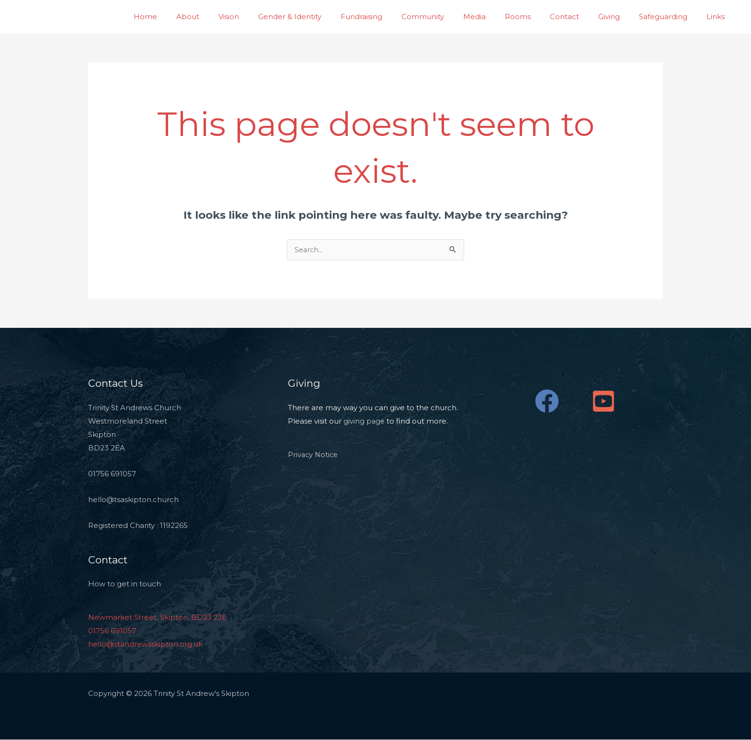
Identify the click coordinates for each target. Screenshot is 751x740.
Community (453, 16)
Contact (581, 16)
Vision (274, 16)
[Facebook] (547, 401)
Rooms (539, 16)
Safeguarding (670, 16)
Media (500, 16)
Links (718, 16)
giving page (364, 421)
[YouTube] (603, 401)
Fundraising (397, 16)
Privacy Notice (314, 455)
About (238, 16)
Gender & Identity (330, 16)
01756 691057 (112, 631)
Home (200, 16)
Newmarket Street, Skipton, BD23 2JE (157, 617)
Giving (621, 16)
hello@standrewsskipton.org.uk (145, 644)
